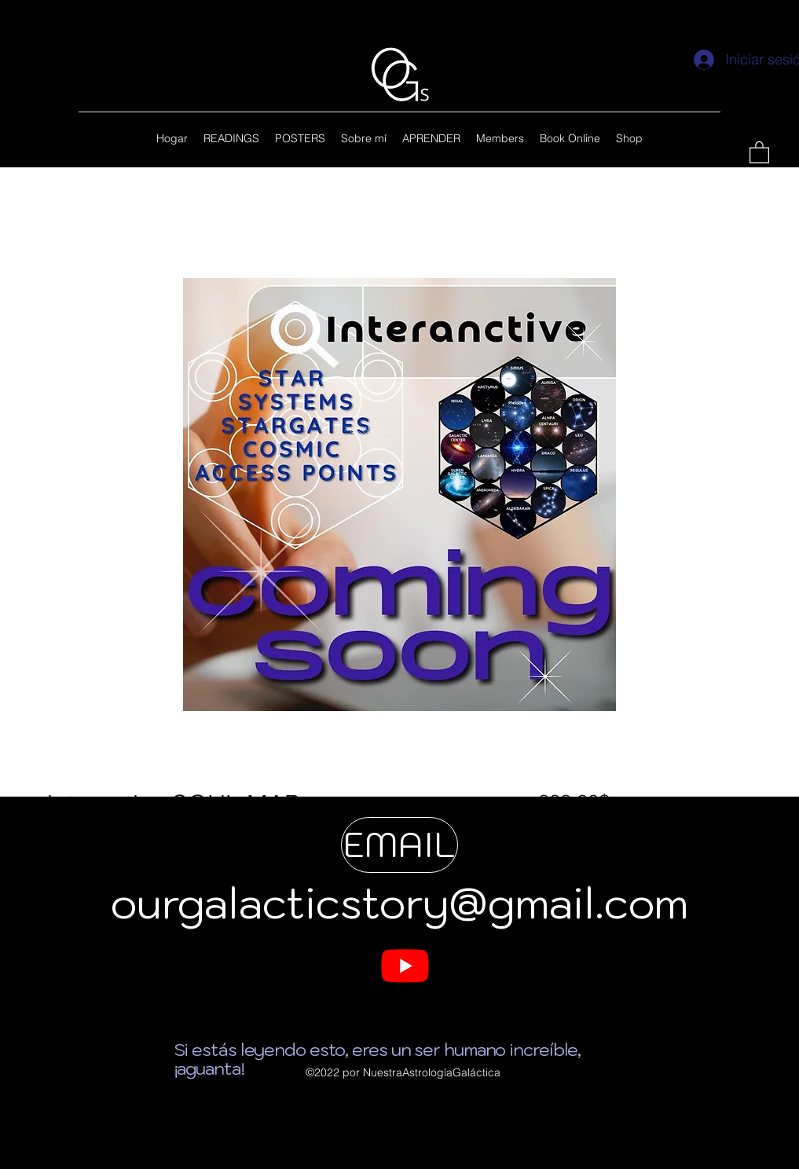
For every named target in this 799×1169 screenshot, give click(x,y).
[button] (759, 151)
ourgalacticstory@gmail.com (399, 903)
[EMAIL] (399, 845)
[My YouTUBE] (405, 965)
